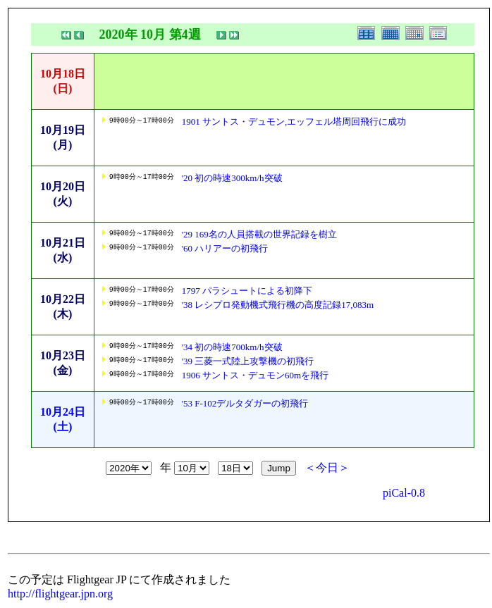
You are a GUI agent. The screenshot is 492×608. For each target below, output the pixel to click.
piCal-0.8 (404, 493)
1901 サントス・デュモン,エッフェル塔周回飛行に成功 (294, 121)
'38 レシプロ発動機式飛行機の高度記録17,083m (278, 304)
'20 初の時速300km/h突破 (232, 178)
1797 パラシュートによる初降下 (247, 290)
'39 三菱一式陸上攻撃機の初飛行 (248, 361)
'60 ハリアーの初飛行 (225, 248)
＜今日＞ (327, 467)
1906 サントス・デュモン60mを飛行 (255, 375)
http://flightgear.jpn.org (60, 594)
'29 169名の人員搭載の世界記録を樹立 (259, 234)
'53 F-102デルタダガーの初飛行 (245, 403)
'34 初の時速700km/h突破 (232, 347)
